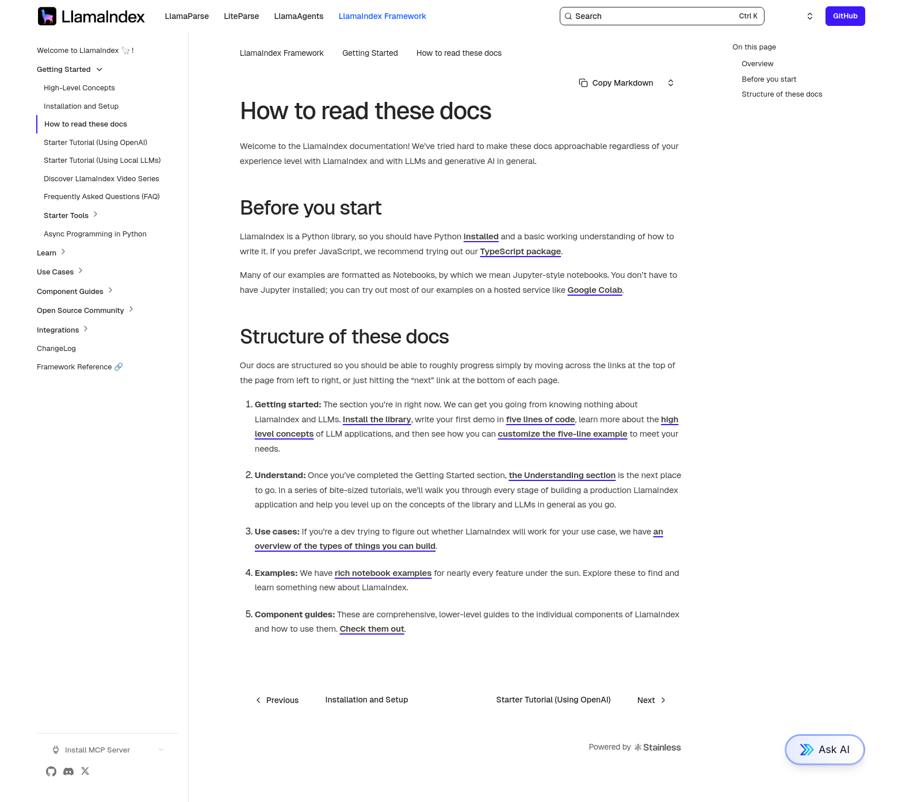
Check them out (372, 628)
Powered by (635, 747)
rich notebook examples (383, 572)
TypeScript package (520, 251)
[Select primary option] (616, 83)
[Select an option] (803, 16)
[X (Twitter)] (85, 771)
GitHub (845, 16)
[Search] (662, 16)
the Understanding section (562, 474)
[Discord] (68, 771)
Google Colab (595, 289)
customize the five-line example (563, 433)
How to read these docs (459, 53)
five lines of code (540, 419)
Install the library (377, 419)
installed (481, 236)
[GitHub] (51, 771)
